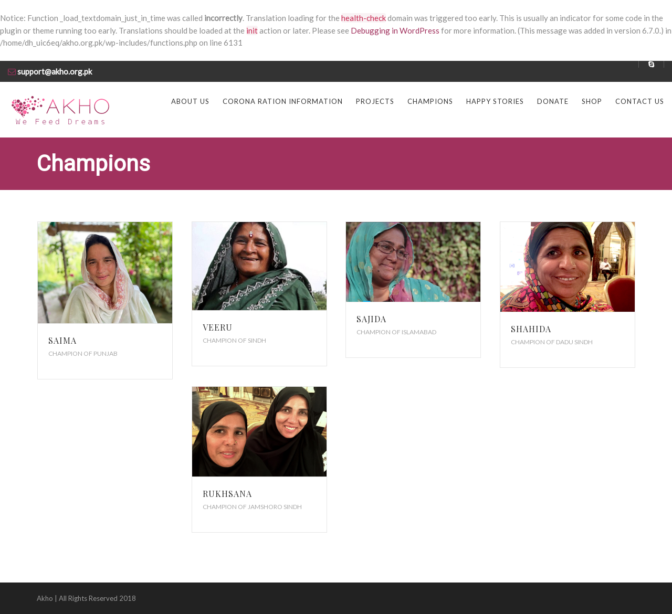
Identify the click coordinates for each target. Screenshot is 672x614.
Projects (375, 101)
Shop (592, 101)
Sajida (371, 318)
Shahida (531, 328)
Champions (430, 101)
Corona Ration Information (283, 101)
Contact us (639, 101)
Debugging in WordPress (395, 30)
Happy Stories (495, 101)
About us (190, 101)
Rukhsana (227, 493)
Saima (62, 340)
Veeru (218, 327)
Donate (553, 101)
